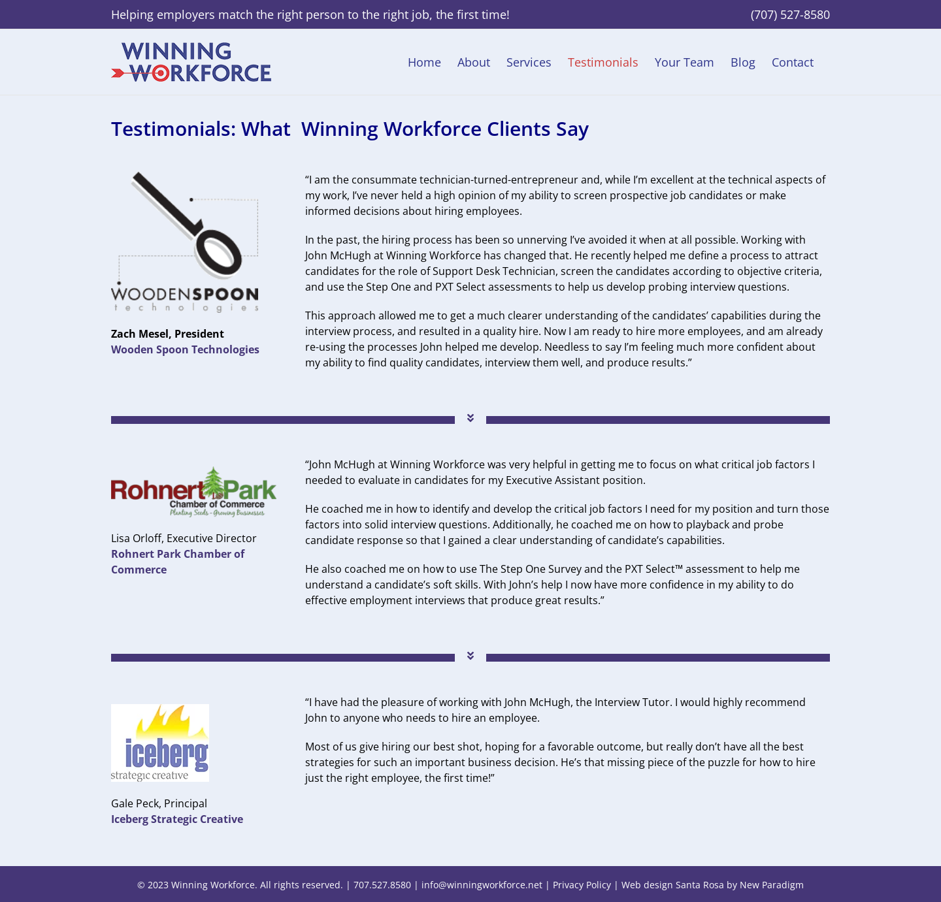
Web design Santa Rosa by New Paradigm (712, 884)
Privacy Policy (582, 884)
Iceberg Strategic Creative (177, 819)
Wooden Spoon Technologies (185, 349)
